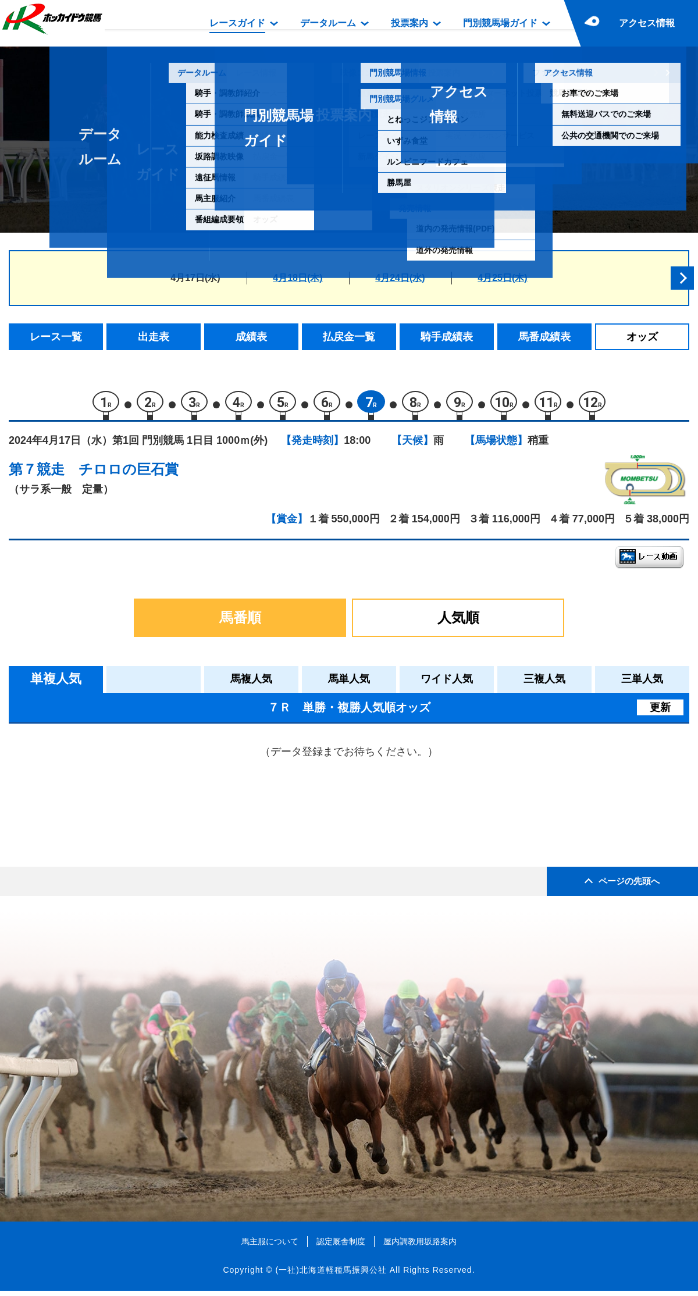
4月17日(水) (195, 278)
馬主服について (269, 1246)
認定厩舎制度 (340, 1246)
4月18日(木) (297, 278)
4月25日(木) (502, 278)
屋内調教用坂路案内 (420, 1246)
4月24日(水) (400, 278)
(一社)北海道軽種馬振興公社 (330, 1275)
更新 (660, 712)
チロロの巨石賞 (129, 474)
